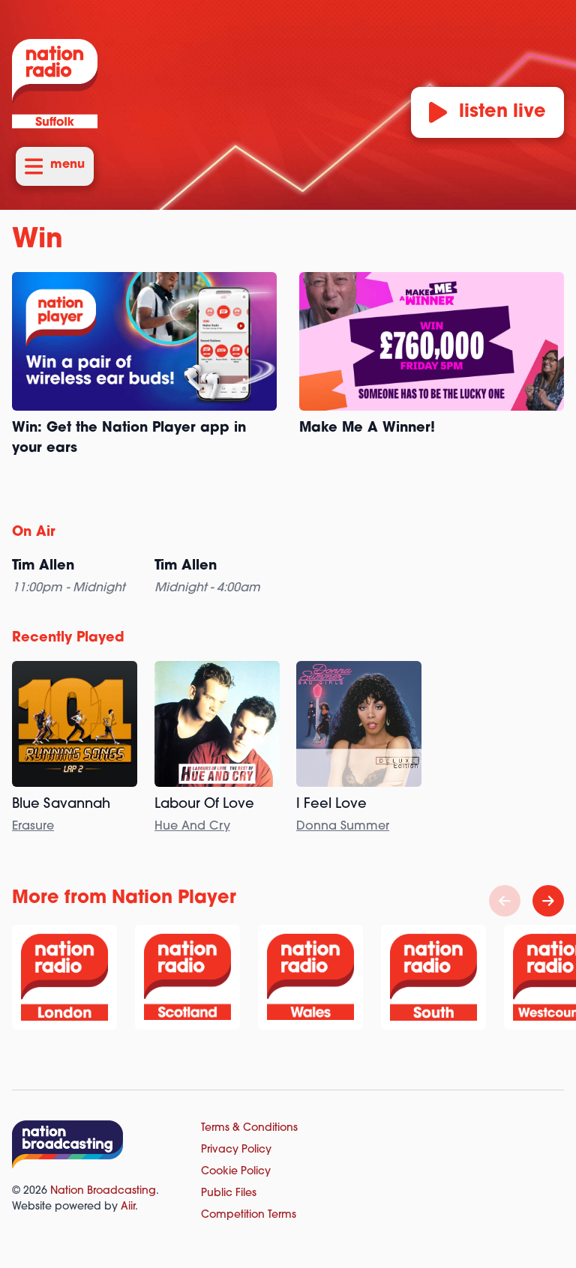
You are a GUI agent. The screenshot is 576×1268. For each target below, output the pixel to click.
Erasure (33, 827)
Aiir (128, 1207)
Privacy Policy (236, 1150)
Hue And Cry (192, 827)
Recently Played (68, 638)
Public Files (228, 1193)
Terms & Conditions (249, 1128)
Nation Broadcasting (103, 1191)
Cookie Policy (236, 1171)
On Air (34, 532)
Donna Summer (342, 827)
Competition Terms (248, 1215)
